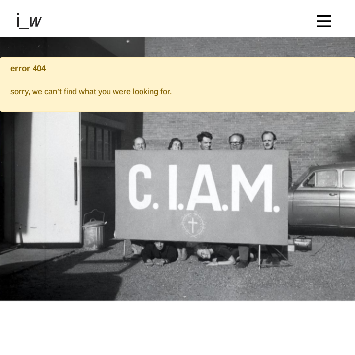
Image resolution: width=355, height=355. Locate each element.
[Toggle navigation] (326, 18)
